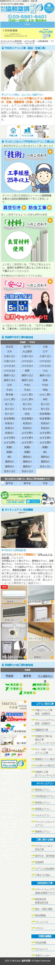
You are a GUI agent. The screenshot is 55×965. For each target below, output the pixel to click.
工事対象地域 (42, 41)
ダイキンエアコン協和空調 (11, 41)
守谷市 (9, 676)
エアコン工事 (29, 41)
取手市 (27, 676)
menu (27, 24)
